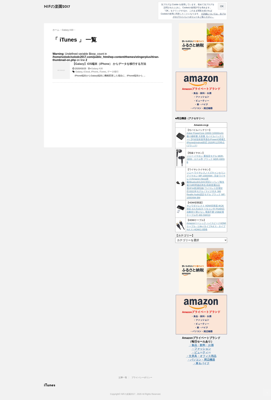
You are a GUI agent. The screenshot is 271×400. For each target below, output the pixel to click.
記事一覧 (123, 377)
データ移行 (113, 71)
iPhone (94, 71)
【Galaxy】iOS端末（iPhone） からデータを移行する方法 (109, 63)
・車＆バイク (201, 363)
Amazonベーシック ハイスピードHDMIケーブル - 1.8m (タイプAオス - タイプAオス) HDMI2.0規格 (206, 226)
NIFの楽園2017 (57, 7)
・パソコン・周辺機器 (201, 359)
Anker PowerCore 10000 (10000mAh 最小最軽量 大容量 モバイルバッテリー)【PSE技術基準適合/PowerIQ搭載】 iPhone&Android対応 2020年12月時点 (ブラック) (206, 139)
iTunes (102, 71)
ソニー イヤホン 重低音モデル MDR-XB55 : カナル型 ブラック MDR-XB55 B (206, 159)
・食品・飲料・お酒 (201, 345)
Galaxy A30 (97, 68)
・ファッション (201, 348)
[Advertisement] (82, 110)
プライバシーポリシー (142, 377)
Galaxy (79, 71)
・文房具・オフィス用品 (201, 356)
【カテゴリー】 (185, 235)
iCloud (86, 71)
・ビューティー (201, 352)
